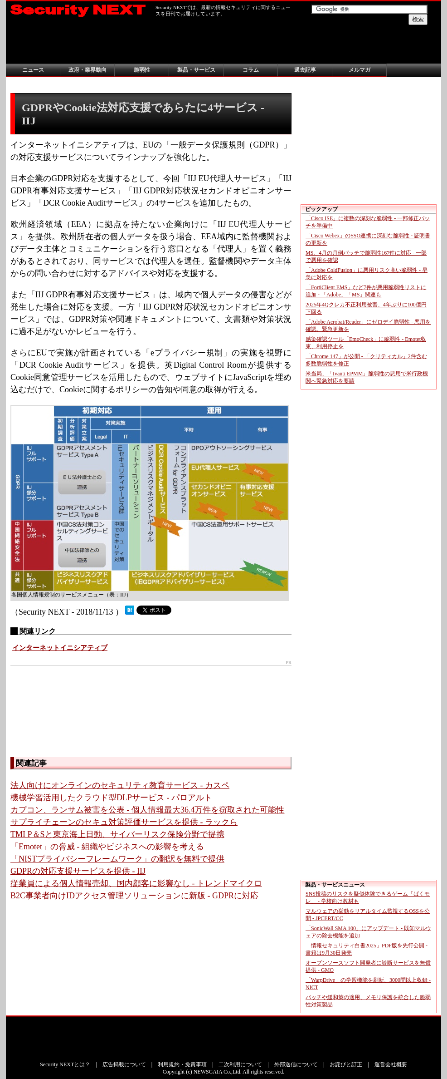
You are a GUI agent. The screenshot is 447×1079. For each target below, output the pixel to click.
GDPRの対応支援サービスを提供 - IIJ (78, 871)
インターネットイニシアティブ (59, 647)
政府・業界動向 (87, 70)
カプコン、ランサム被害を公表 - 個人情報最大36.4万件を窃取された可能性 (147, 809)
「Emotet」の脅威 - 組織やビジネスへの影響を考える (107, 846)
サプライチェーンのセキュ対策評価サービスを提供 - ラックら (124, 822)
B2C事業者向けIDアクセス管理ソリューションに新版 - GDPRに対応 (134, 895)
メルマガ (359, 70)
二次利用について (240, 1064)
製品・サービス (196, 70)
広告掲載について (124, 1064)
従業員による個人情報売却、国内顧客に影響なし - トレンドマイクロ (136, 883)
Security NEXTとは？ (65, 1064)
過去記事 (305, 70)
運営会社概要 (390, 1064)
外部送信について (296, 1064)
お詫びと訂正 (346, 1064)
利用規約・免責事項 (182, 1064)
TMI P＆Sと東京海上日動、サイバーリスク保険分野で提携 (117, 834)
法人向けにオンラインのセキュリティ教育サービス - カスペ (119, 785)
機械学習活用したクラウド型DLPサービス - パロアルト (111, 797)
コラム (251, 70)
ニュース (33, 70)
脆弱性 (142, 70)
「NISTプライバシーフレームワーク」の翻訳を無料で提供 (117, 858)
